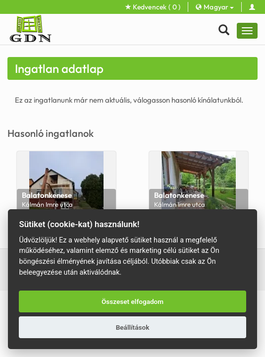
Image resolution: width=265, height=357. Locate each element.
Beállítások (133, 327)
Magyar (214, 6)
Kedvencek (153, 6)
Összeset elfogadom (132, 301)
